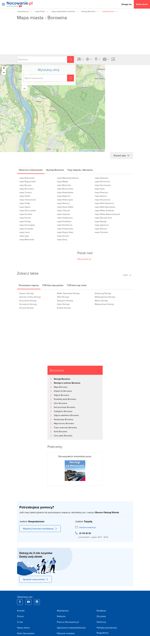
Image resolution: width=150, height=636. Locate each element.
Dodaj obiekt (142, 4)
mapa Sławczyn (101, 192)
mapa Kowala (25, 221)
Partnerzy (101, 621)
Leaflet (79, 151)
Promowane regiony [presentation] (29, 285)
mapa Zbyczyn (101, 228)
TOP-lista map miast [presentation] (76, 285)
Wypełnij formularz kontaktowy (40, 528)
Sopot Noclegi (63, 304)
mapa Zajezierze (102, 225)
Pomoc (20, 616)
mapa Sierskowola (102, 185)
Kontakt (21, 610)
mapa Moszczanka (65, 188)
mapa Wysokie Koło (103, 217)
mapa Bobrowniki (26, 178)
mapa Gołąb (24, 203)
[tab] (31, 170)
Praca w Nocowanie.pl (68, 621)
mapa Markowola (26, 239)
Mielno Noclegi (101, 300)
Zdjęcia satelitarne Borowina (66, 415)
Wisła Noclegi (63, 296)
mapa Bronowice (26, 188)
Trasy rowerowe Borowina (65, 427)
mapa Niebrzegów (65, 199)
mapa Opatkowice (65, 217)
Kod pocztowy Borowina (64, 407)
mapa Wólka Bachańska (105, 207)
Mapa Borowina (60, 387)
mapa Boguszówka (27, 181)
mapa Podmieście (64, 225)
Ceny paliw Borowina (63, 435)
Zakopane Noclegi (65, 300)
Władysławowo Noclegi (105, 296)
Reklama (61, 616)
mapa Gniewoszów (27, 199)
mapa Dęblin (24, 196)
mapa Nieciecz (63, 203)
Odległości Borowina (63, 411)
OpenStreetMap (90, 151)
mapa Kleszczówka (27, 210)
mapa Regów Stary (65, 232)
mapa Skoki (100, 188)
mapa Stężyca (101, 196)
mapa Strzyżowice (102, 199)
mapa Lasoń (24, 232)
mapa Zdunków (101, 232)
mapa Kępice (25, 207)
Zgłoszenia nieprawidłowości (71, 627)
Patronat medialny (66, 633)
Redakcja (101, 610)
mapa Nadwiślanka (65, 192)
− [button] (4, 73)
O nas (20, 621)
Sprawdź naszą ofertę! (35, 579)
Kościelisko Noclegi (27, 300)
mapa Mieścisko (64, 185)
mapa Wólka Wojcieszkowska (107, 214)
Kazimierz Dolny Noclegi (30, 296)
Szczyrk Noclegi (26, 307)
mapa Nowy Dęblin (65, 207)
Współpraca (63, 610)
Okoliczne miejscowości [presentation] (31, 169)
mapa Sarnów (63, 236)
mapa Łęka (24, 236)
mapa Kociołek (25, 214)
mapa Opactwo (63, 214)
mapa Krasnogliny (27, 225)
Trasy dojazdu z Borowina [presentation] (80, 169)
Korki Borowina (60, 431)
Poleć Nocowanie (25, 633)
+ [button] (4, 68)
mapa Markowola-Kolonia (68, 178)
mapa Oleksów (63, 210)
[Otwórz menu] (3, 4)
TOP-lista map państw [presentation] (52, 285)
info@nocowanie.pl (87, 527)
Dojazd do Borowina (63, 391)
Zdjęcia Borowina (61, 395)
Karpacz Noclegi (26, 293)
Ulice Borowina (60, 403)
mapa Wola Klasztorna (104, 203)
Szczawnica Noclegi (28, 304)
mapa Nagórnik (63, 196)
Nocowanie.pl (84, 259)
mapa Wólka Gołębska (104, 210)
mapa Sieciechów (102, 181)
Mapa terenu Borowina (64, 423)
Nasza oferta (23, 627)
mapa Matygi (62, 181)
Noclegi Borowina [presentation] (55, 169)
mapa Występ (100, 221)
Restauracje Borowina (63, 419)
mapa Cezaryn (25, 192)
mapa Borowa (25, 185)
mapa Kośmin (25, 217)
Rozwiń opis (121, 155)
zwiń (127, 274)
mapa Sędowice (101, 178)
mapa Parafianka (64, 221)
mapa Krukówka (26, 228)
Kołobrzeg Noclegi (103, 293)
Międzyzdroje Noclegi (104, 304)
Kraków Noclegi (64, 307)
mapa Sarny (62, 239)
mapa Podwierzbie (65, 228)
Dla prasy (101, 616)
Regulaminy (102, 632)
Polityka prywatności (107, 627)
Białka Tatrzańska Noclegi (68, 293)
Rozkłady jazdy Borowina (65, 399)
